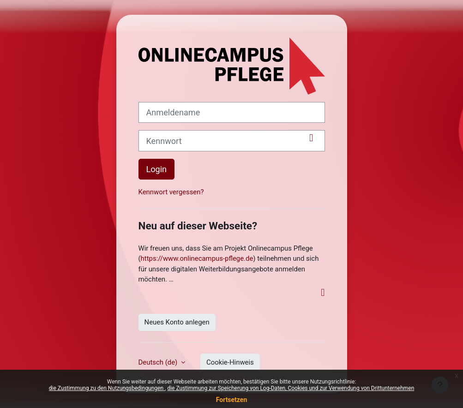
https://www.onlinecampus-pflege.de (197, 258)
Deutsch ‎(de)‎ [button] (158, 362)
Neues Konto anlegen (177, 322)
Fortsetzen (231, 399)
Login (156, 169)
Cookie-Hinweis (230, 362)
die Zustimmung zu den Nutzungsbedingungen (107, 388)
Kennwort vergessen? (171, 192)
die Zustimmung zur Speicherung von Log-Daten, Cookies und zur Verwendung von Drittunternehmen (290, 388)
